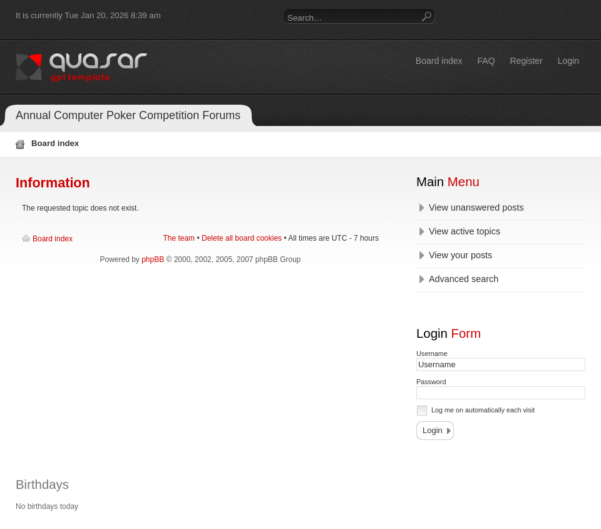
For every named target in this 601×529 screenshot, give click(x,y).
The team (179, 238)
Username (432, 353)
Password (431, 381)
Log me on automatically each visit (483, 410)
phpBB (152, 259)
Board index (53, 238)
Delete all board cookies (242, 238)
